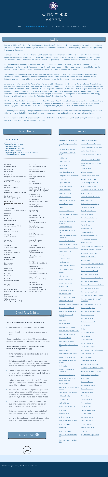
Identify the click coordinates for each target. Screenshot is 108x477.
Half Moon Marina (64, 324)
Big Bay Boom (63, 179)
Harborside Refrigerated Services (69, 331)
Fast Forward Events (65, 294)
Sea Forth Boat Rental (87, 332)
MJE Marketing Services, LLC (89, 183)
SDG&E (83, 329)
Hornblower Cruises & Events (68, 354)
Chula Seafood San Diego (66, 211)
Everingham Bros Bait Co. (66, 290)
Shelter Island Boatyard (88, 346)
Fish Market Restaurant (66, 301)
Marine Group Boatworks (88, 151)
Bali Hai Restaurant (64, 161)
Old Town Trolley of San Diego (90, 204)
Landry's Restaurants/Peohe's (68, 420)
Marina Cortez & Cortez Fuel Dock (91, 147)
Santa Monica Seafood (88, 322)
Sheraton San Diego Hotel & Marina (92, 350)
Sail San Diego (85, 260)
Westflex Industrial (86, 424)
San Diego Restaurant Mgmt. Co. (91, 304)
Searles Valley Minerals (88, 339)
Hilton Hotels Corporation (66, 341)
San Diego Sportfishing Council (90, 311)
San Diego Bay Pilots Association (91, 267)
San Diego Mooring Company (90, 288)
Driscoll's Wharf (63, 287)
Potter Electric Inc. (86, 242)
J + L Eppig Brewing (65, 396)
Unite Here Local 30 (87, 420)
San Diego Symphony (87, 315)
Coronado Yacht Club (65, 251)
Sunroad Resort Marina (88, 385)
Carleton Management (66, 204)
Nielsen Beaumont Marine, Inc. (90, 197)
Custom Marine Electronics (67, 265)
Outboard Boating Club (88, 207)
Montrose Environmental (88, 186)
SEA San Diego (85, 336)
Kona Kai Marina (64, 413)
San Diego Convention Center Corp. (92, 278)
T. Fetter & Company (87, 392)
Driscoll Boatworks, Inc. (66, 279)
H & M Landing (63, 320)
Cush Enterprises (64, 262)
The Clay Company (86, 399)
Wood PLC (84, 431)
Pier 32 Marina (85, 225)
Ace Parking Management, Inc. (68, 140)
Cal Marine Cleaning (65, 193)
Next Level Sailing (86, 193)
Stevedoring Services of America (91, 371)
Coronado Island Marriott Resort (68, 248)
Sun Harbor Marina (87, 382)
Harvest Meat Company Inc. (67, 334)
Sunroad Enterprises (87, 389)
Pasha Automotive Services (89, 218)
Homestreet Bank (64, 350)
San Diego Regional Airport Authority (92, 295)
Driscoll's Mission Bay (65, 283)
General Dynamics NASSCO (67, 311)
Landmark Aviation (64, 417)
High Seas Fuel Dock (65, 338)
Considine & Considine (65, 227)
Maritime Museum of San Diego (90, 160)
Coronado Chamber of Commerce (69, 244)
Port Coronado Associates (89, 239)
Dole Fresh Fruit (63, 276)
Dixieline (61, 272)
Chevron (61, 207)
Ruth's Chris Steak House (88, 257)
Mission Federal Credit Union (90, 175)
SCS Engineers (85, 325)
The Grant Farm (86, 403)
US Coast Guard (86, 413)
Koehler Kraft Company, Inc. (67, 406)
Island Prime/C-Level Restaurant (68, 392)
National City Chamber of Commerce (92, 190)
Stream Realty (85, 378)
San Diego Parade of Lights (89, 292)
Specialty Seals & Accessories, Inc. (91, 364)
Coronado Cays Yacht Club (67, 241)
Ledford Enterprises (65, 431)
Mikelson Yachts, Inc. (87, 172)
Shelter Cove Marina (87, 343)
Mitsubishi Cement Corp (88, 179)
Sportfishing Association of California (92, 368)
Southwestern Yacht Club (88, 361)
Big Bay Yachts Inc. (64, 183)
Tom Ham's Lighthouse (88, 410)
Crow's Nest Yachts (64, 258)
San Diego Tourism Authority (89, 274)
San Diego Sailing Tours (88, 308)
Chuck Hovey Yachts (65, 218)
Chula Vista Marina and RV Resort (69, 214)
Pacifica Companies (87, 214)
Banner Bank (63, 165)
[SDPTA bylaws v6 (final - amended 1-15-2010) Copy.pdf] (27, 450)
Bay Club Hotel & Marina (66, 172)
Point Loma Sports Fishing (89, 235)
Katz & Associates (64, 399)
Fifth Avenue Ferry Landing (67, 297)
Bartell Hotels (63, 168)
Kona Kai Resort (63, 410)
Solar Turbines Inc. (86, 357)
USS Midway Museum (87, 417)
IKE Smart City (63, 366)
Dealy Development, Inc (66, 269)
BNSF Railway (63, 158)
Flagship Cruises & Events (66, 308)
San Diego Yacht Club (87, 318)
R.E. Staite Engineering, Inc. (89, 253)
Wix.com (34, 466)
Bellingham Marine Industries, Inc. (69, 175)
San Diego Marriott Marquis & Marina (92, 285)
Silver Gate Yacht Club (87, 354)
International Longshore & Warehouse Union (67, 379)
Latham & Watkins (64, 424)
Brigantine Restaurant (65, 186)
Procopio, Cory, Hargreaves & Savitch (92, 246)
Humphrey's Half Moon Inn (67, 357)
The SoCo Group (86, 406)
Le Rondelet (62, 428)
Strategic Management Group (90, 375)
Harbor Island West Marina (67, 327)
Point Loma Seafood (87, 232)
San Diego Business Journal (89, 271)
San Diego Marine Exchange (89, 281)
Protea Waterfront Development (91, 250)
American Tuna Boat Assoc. (67, 149)
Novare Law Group (86, 200)
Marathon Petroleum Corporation (91, 144)
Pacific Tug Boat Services (88, 211)
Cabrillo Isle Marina (65, 190)
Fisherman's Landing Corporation (69, 304)
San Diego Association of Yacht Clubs (92, 264)
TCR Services (85, 396)
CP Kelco (61, 255)
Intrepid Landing (64, 383)
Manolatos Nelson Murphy (89, 140)
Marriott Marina (86, 168)
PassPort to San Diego (87, 221)
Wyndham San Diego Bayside (90, 435)
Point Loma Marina (86, 228)
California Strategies (65, 197)
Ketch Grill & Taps (64, 403)
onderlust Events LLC (88, 428)
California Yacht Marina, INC (67, 200)
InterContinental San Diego (67, 375)
